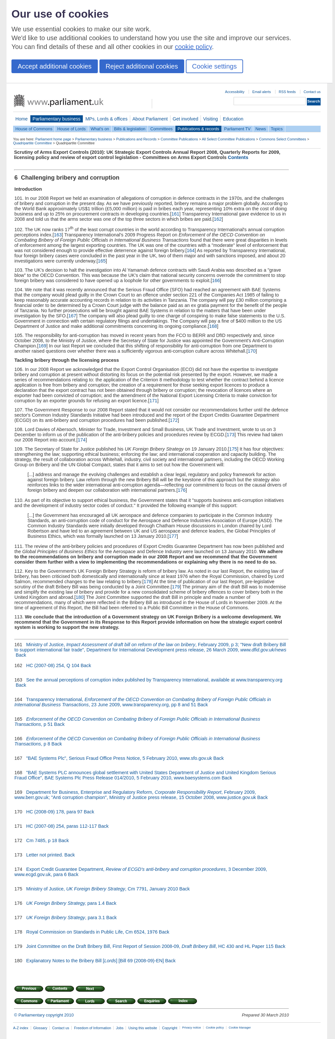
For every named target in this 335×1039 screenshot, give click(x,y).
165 (102, 261)
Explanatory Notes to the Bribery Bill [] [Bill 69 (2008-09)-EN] (95, 960)
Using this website (142, 1028)
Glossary (40, 1028)
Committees (161, 128)
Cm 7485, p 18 (41, 840)
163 (58, 234)
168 (213, 326)
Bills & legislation (129, 128)
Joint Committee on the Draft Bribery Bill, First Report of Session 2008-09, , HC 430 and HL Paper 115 (150, 946)
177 (173, 536)
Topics (277, 128)
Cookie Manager (240, 1027)
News (261, 128)
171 (153, 400)
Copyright (169, 1028)
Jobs (119, 1028)
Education (233, 118)
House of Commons (33, 128)
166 (216, 280)
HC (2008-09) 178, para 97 (54, 811)
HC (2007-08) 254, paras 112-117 (61, 826)
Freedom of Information (92, 1028)
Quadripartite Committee (32, 143)
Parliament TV (237, 128)
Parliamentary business (56, 118)
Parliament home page (53, 139)
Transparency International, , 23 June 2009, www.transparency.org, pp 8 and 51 (142, 702)
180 (79, 597)
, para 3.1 (65, 917)
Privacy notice (191, 1027)
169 (42, 345)
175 (233, 449)
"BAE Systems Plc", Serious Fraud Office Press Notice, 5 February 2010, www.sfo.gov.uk (119, 758)
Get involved (185, 118)
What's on (100, 128)
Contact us (312, 92)
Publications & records (198, 128)
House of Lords (71, 128)
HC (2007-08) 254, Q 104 (52, 665)
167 (72, 315)
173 (231, 434)
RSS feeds (287, 92)
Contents (238, 157)
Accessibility (234, 92)
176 (181, 490)
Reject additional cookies (142, 66)
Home (21, 118)
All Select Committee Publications (228, 139)
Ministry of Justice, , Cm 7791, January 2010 (102, 888)
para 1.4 (65, 903)
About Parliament (150, 118)
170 (252, 351)
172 (174, 420)
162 (218, 219)
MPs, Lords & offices (106, 118)
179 (176, 586)
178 (147, 581)
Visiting (210, 118)
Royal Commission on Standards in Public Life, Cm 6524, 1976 (92, 932)
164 (191, 250)
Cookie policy (215, 1027)
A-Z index (20, 1028)
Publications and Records (136, 139)
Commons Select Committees (282, 139)
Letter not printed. (44, 854)
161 (175, 213)
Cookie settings (214, 66)
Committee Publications (179, 139)
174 (82, 439)
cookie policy (193, 46)
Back (21, 655)
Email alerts (261, 92)
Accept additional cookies (55, 66)
